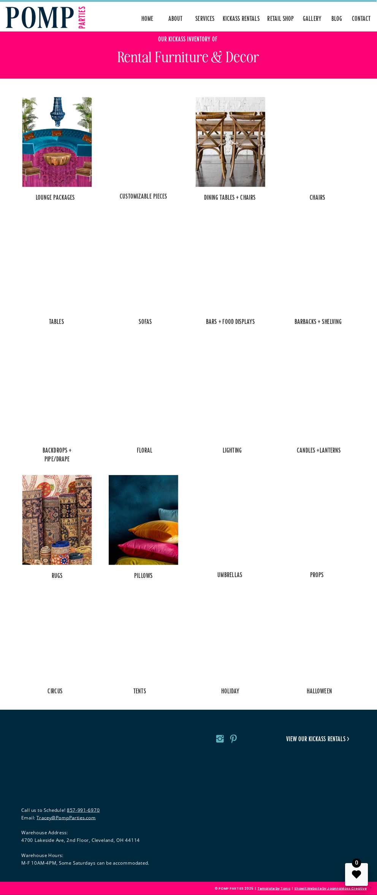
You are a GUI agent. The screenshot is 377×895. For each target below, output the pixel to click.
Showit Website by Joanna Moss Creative (330, 888)
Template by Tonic (273, 888)
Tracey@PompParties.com (66, 817)
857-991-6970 (83, 810)
